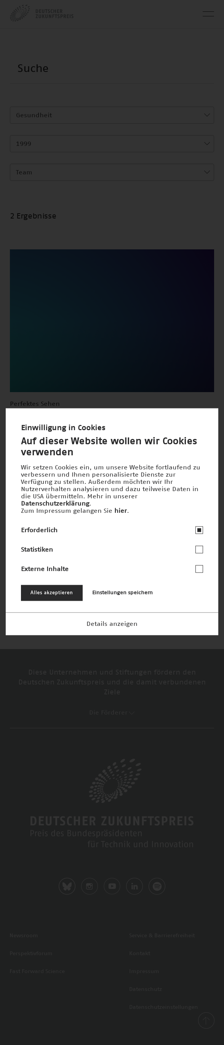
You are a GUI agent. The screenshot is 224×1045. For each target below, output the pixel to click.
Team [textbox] (24, 172)
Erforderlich (39, 530)
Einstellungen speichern (122, 592)
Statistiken (37, 549)
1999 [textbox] (23, 144)
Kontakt (139, 953)
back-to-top (206, 1020)
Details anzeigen (112, 624)
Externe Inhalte (45, 569)
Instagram (89, 886)
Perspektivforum (31, 953)
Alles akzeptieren (51, 593)
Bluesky (67, 886)
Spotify (157, 886)
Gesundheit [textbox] (34, 115)
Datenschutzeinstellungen (163, 1007)
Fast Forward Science (37, 971)
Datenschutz (145, 989)
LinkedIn (134, 886)
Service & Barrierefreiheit (162, 935)
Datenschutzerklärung (55, 503)
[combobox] (112, 115)
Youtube (112, 886)
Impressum (144, 971)
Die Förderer (112, 713)
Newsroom (24, 935)
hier (120, 510)
